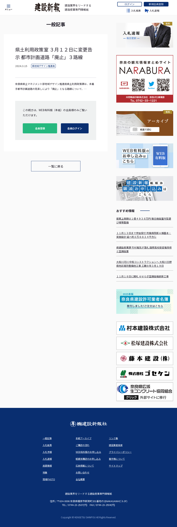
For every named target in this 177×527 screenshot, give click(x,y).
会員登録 (40, 128)
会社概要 (80, 479)
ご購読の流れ (82, 445)
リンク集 (113, 438)
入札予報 (47, 451)
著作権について (117, 458)
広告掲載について (85, 465)
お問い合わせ (82, 472)
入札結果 (136, 10)
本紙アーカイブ (83, 438)
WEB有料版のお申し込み (88, 451)
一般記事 (47, 438)
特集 (45, 472)
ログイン (130, 4)
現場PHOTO (49, 479)
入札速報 (154, 10)
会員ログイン (74, 128)
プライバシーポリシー (120, 451)
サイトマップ (116, 465)
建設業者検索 (116, 445)
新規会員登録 (156, 4)
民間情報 (47, 465)
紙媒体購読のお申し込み (88, 458)
